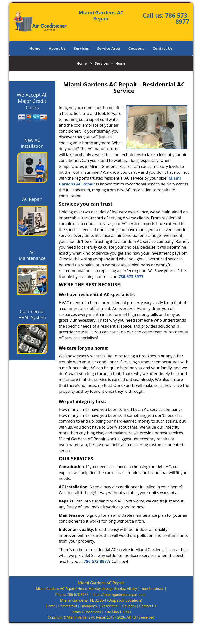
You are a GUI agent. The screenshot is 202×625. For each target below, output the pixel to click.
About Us (57, 48)
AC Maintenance (32, 255)
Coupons (136, 48)
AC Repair (32, 199)
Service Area (108, 48)
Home (34, 48)
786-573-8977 (177, 18)
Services (81, 48)
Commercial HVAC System (32, 314)
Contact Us (163, 48)
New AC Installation (32, 143)
